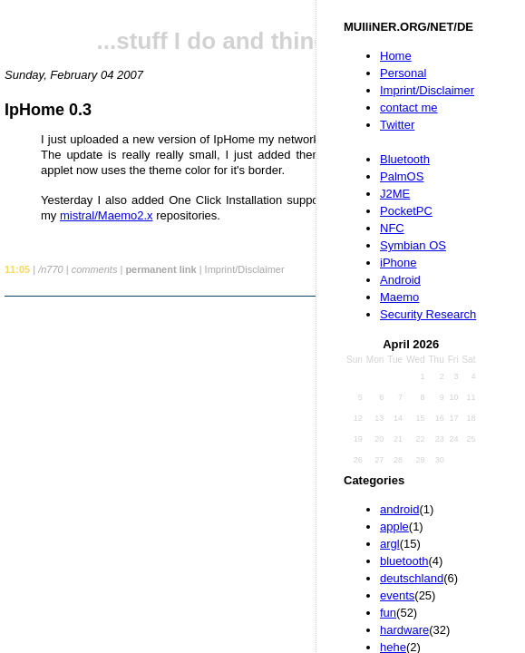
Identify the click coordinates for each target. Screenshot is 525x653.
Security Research (428, 314)
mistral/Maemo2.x (106, 215)
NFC (392, 228)
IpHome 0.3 (48, 110)
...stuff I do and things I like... (259, 40)
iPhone (398, 262)
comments (95, 269)
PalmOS (401, 176)
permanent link (160, 269)
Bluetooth (405, 159)
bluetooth (404, 561)
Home (396, 56)
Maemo (399, 297)
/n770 (50, 269)
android (399, 509)
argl (390, 544)
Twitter (397, 125)
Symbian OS (413, 245)
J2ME (395, 193)
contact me (409, 107)
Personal (403, 73)
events (397, 595)
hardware (404, 630)
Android (400, 280)
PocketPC (406, 211)
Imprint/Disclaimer (427, 90)
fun (388, 612)
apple (394, 526)
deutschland (411, 578)
